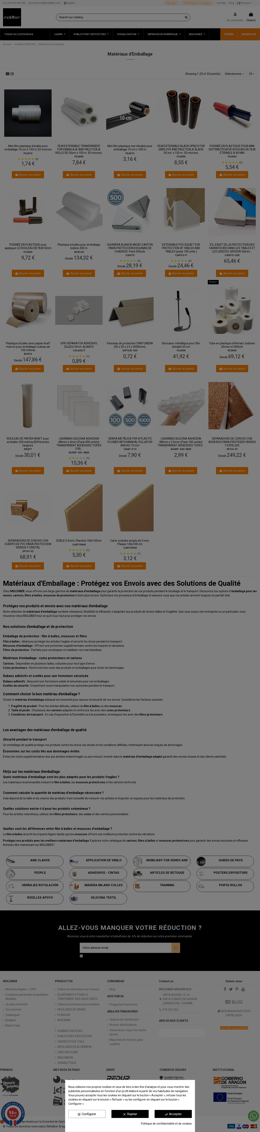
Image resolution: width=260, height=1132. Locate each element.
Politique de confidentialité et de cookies (166, 1123)
